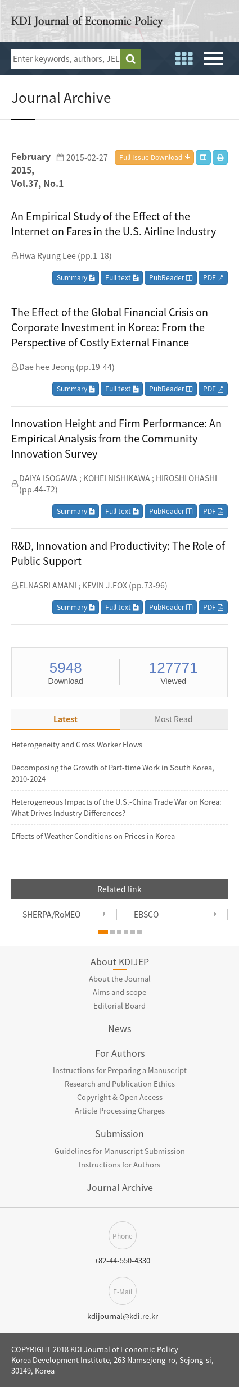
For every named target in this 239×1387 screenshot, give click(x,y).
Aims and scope (119, 992)
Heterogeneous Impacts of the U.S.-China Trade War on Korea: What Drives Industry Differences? (116, 807)
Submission (119, 1133)
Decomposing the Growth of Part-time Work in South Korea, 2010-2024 (112, 773)
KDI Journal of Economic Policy (87, 23)
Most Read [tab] (174, 718)
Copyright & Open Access (120, 1097)
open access (224, 22)
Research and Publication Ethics (120, 1083)
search (130, 59)
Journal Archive (120, 1187)
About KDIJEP (120, 961)
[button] (103, 932)
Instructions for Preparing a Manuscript (120, 1070)
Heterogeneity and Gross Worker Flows (76, 744)
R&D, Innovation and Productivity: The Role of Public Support (118, 553)
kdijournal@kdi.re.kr (122, 1316)
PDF (213, 277)
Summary (75, 277)
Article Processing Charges (120, 1110)
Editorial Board (119, 1005)
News (119, 1028)
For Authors (120, 1053)
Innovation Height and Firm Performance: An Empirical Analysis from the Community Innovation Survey (116, 438)
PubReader (170, 277)
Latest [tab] (65, 718)
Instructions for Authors (119, 1164)
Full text (121, 277)
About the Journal (120, 978)
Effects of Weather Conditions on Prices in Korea (93, 836)
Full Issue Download (150, 157)
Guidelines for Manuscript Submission (120, 1151)
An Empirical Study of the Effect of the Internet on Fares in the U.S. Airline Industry (113, 223)
